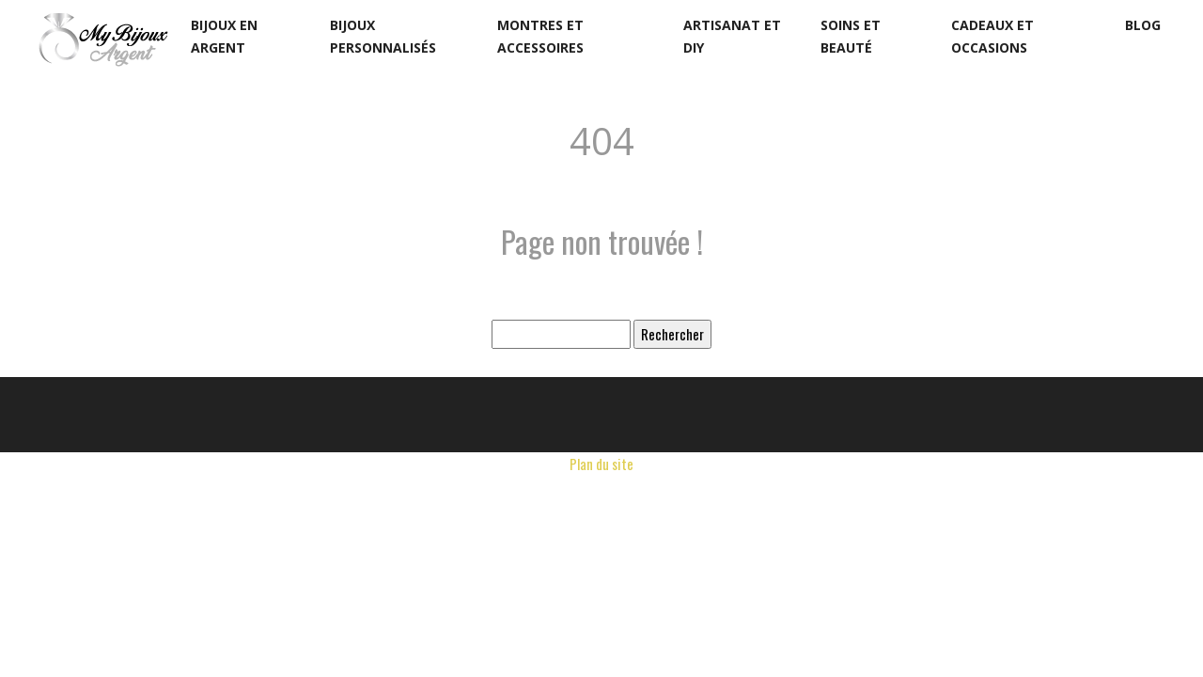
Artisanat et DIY (732, 36)
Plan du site (601, 463)
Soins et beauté (850, 36)
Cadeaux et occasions (992, 36)
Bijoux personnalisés (383, 36)
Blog (1143, 25)
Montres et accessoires (540, 36)
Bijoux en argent (224, 36)
